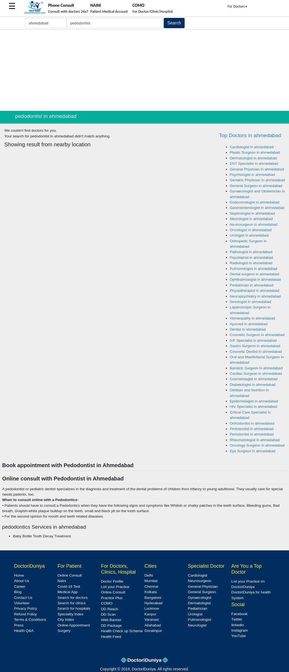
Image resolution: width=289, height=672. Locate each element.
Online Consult (69, 575)
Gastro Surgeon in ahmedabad (255, 346)
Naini (61, 581)
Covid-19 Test (68, 586)
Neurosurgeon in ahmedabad (254, 224)
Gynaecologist (199, 598)
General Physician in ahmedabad (257, 169)
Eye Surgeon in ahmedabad (253, 451)
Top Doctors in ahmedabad (250, 135)
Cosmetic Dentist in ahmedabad (256, 352)
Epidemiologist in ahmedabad (254, 401)
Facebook (239, 614)
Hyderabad (153, 603)
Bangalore (152, 598)
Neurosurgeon (199, 581)
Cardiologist (197, 575)
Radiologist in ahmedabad (251, 263)
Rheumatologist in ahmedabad (255, 440)
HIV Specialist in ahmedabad (253, 407)
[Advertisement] (144, 70)
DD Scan (108, 614)
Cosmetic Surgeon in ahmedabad (257, 335)
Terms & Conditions (30, 620)
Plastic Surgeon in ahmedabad (255, 152)
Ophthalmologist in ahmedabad (255, 279)
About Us (21, 581)
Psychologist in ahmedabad (252, 175)
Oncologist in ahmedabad (251, 230)
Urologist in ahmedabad (249, 235)
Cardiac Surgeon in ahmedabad (256, 373)
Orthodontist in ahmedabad (252, 423)
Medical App (67, 592)
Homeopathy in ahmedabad (252, 318)
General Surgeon (202, 592)
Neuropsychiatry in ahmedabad (255, 296)
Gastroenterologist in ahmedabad (257, 208)
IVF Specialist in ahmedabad (253, 340)
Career (19, 586)
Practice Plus (112, 598)
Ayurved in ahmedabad (249, 324)
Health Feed (111, 637)
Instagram (239, 630)
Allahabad (152, 625)
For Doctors (237, 6)
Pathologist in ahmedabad (251, 252)
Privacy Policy (25, 608)
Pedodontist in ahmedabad (252, 429)
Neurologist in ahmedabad (251, 219)
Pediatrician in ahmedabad (252, 285)
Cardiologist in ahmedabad (252, 147)
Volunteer (22, 603)
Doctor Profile (112, 581)
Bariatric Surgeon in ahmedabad (256, 368)
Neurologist (197, 625)
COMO (107, 603)
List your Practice (115, 587)
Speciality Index (70, 614)
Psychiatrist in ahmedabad (251, 258)
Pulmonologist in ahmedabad (253, 269)
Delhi (148, 575)
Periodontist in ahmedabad (252, 434)
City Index (65, 620)
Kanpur (150, 614)
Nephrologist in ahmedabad (252, 213)
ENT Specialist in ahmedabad (254, 163)
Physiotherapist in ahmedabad (255, 291)
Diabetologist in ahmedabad (253, 385)
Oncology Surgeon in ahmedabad (257, 445)
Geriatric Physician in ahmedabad (257, 180)
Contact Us (23, 598)
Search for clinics (71, 603)
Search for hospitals (73, 608)
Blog (17, 592)
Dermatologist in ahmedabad (253, 158)
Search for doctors (72, 598)
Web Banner (111, 620)
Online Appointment (73, 625)
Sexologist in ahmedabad (250, 302)
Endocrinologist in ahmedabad (255, 202)
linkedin (237, 625)
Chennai (151, 586)
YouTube (238, 636)
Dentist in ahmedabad (248, 329)
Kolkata (150, 592)
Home (19, 575)
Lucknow (151, 608)
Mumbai (151, 581)
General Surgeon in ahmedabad (256, 186)
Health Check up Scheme (122, 631)
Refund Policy (25, 614)
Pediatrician (197, 608)
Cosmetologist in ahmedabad (254, 379)
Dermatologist (199, 603)
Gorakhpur (153, 631)
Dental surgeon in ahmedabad (254, 274)
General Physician (203, 586)
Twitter (236, 619)
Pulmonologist (199, 620)
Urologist (195, 614)
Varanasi (151, 620)
